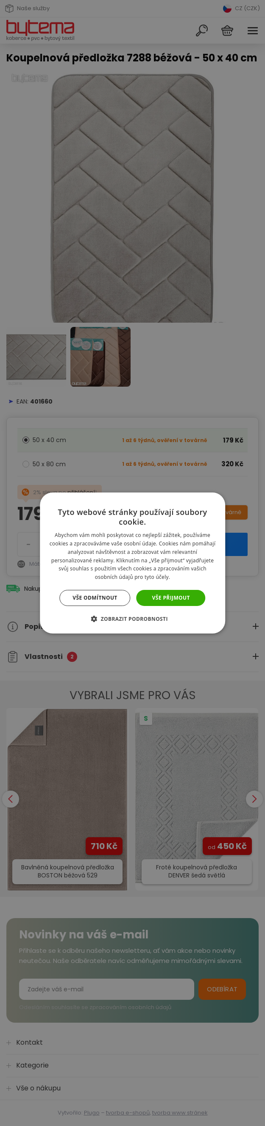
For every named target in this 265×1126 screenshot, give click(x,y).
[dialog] (132, 563)
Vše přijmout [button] (171, 597)
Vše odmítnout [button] (95, 597)
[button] (132, 618)
